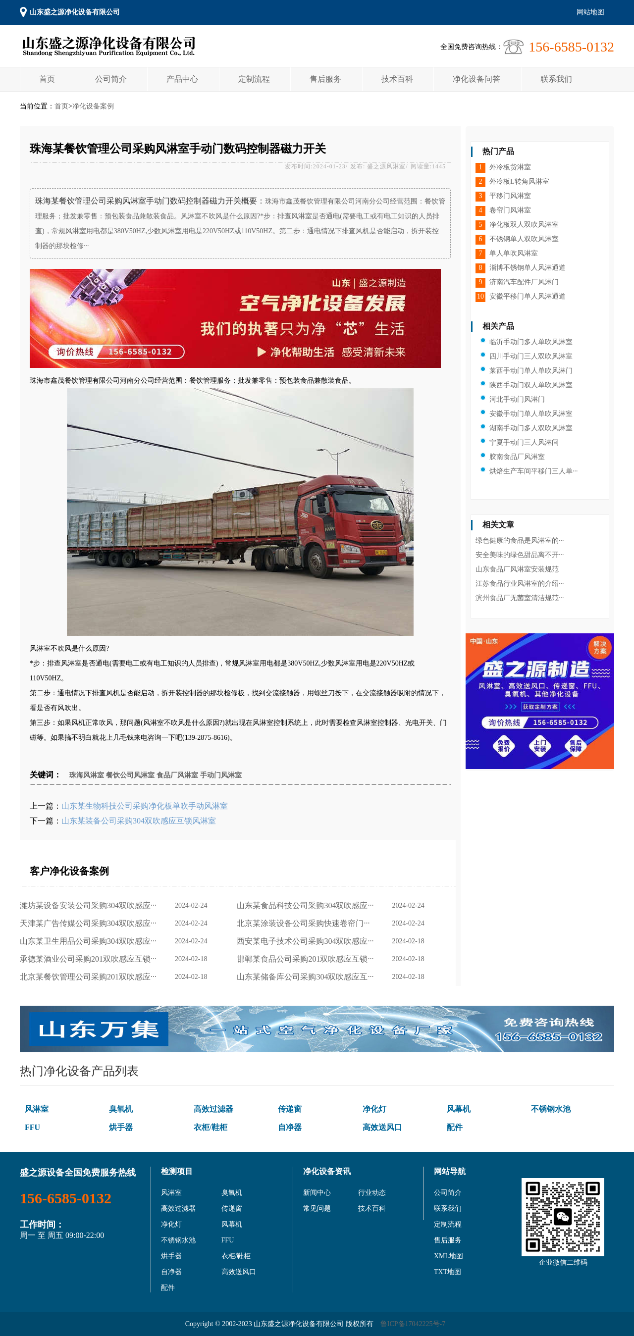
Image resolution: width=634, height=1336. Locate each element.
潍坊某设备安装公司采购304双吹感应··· (90, 905)
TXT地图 (447, 1272)
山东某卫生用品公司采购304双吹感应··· (90, 941)
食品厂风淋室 (177, 775)
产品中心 (182, 79)
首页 (47, 79)
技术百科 (397, 79)
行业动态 (372, 1192)
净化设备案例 (93, 106)
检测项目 (177, 1171)
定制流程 (254, 79)
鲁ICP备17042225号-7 (412, 1324)
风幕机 (459, 1109)
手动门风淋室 (221, 775)
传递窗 (290, 1109)
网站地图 (590, 12)
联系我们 (556, 79)
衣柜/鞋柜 (210, 1127)
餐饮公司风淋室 (130, 775)
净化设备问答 (476, 79)
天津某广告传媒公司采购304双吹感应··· (90, 923)
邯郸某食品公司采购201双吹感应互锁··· (307, 959)
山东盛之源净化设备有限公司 (75, 12)
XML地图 (448, 1256)
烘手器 (121, 1127)
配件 (455, 1127)
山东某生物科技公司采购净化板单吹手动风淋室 (144, 806)
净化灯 (374, 1109)
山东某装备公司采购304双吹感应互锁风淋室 (138, 821)
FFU (32, 1127)
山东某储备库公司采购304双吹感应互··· (307, 977)
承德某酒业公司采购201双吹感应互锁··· (90, 959)
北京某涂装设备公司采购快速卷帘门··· (305, 923)
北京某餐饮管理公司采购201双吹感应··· (90, 977)
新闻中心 (317, 1192)
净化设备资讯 (327, 1171)
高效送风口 (382, 1127)
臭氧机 (121, 1109)
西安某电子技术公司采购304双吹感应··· (307, 941)
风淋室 (37, 1109)
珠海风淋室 (86, 775)
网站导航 (450, 1171)
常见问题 (317, 1208)
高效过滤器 (213, 1109)
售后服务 (325, 79)
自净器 (290, 1127)
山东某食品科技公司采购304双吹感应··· (307, 905)
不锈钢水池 (551, 1109)
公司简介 (111, 79)
